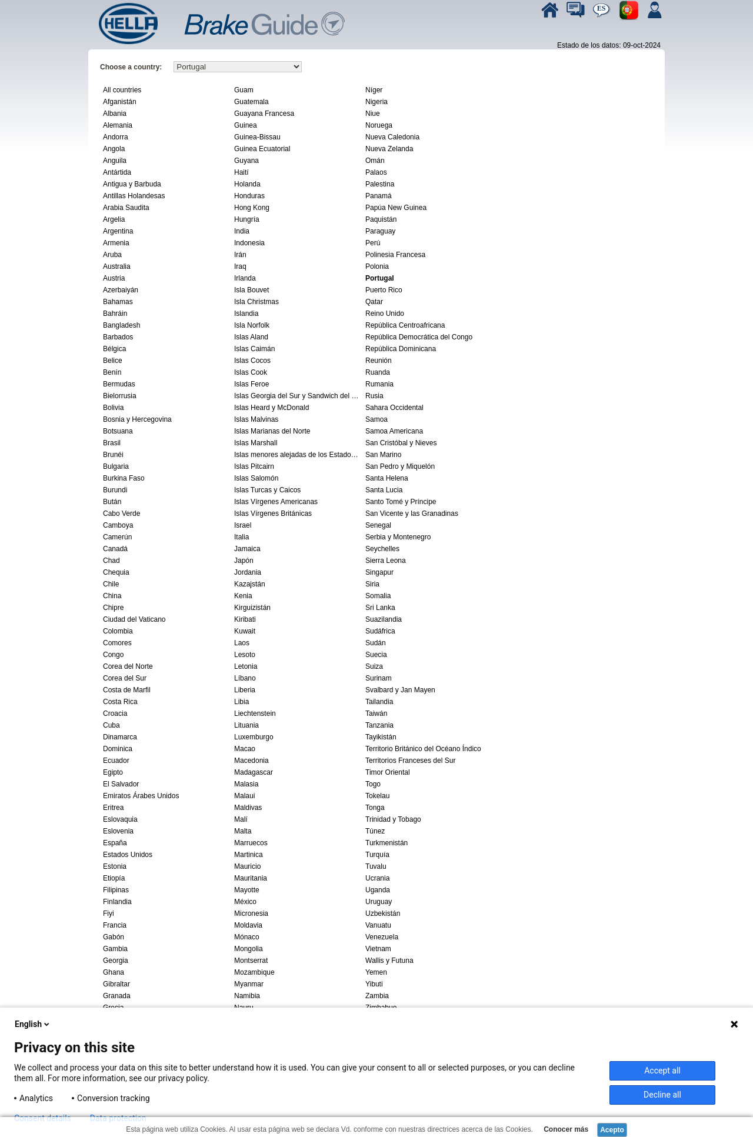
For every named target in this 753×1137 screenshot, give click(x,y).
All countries (122, 90)
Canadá (115, 549)
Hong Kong (251, 208)
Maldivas (248, 807)
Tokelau (377, 796)
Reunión (378, 360)
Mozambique (254, 972)
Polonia (377, 266)
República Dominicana (400, 349)
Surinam (378, 678)
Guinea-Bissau (257, 137)
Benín (112, 372)
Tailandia (379, 702)
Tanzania (379, 725)
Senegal (378, 525)
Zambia (377, 996)
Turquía (377, 855)
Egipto (113, 772)
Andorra (115, 137)
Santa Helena (386, 478)
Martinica (248, 855)
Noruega (378, 125)
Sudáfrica (380, 631)
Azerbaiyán (120, 290)
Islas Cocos (252, 360)
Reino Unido (384, 313)
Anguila (114, 160)
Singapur (379, 572)
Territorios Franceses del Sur (410, 760)
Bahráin (115, 313)
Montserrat (251, 960)
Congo (113, 655)
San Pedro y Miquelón (400, 466)
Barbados (118, 337)
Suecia (376, 655)
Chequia (116, 572)
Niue (372, 113)
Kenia (243, 596)
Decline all (662, 1094)
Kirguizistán (252, 607)
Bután (112, 502)
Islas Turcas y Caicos (267, 490)
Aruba (112, 255)
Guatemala (251, 102)
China (112, 596)
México (245, 902)
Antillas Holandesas (134, 196)
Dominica (117, 749)
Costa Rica (120, 702)
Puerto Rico (383, 290)
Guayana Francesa (264, 113)
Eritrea (113, 807)
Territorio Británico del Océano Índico (423, 749)
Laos (241, 643)
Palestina (379, 184)
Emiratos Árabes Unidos (141, 796)
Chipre (113, 607)
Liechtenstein (255, 713)
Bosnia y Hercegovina (137, 419)
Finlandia (117, 902)
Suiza (374, 666)
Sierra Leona (385, 560)
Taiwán (376, 713)
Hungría (246, 219)
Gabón (113, 937)
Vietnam (378, 949)
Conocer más (565, 1129)
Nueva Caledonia (392, 137)
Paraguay (380, 231)
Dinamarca (120, 737)
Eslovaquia (120, 819)
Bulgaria (116, 466)
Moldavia (248, 925)
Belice (112, 360)
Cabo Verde (121, 513)
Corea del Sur (124, 678)
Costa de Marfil (127, 690)
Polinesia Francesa (395, 255)
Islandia (246, 313)
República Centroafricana (405, 325)
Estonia (114, 866)
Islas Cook (250, 372)
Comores (117, 643)
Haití (241, 172)
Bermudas (119, 384)
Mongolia (248, 949)
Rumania (379, 384)
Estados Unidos (127, 855)
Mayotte (246, 890)
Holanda (247, 184)
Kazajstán (249, 584)
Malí (241, 819)
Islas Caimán (254, 349)
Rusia (374, 396)
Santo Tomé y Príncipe (401, 502)
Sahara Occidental (394, 408)
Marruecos (251, 843)
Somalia (378, 596)
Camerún (117, 537)
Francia (114, 925)
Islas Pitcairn (254, 466)
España (115, 843)
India (241, 231)
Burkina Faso (124, 478)
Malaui (244, 796)
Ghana (113, 972)
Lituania (246, 725)
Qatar (374, 302)
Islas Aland (251, 337)
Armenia (116, 243)
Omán (375, 160)
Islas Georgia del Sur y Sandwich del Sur (298, 396)
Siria (372, 584)
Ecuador (116, 760)
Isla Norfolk (251, 325)
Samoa (376, 419)
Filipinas (116, 890)
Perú (372, 243)
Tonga (375, 807)
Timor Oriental (387, 772)
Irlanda (245, 278)
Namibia (247, 996)
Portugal (379, 278)
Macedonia (251, 760)
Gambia (115, 949)
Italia (241, 537)
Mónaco (246, 937)
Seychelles (382, 549)
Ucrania (377, 878)
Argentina (118, 231)
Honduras (249, 196)
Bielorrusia (119, 396)
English (33, 1024)
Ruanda (377, 372)
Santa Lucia (383, 490)
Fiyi (108, 913)
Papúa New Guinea (396, 208)
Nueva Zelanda (389, 149)
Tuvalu (376, 866)
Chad (111, 560)
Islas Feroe (251, 384)
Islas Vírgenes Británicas (273, 513)
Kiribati (245, 619)
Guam (244, 90)
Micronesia (251, 913)
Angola (114, 149)
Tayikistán (381, 737)
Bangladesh (121, 325)
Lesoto (244, 655)
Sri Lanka (380, 607)
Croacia (115, 713)
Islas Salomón (256, 478)
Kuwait (244, 631)
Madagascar (253, 772)
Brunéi (113, 455)
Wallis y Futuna (389, 960)
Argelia (114, 219)
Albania (114, 113)
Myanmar (249, 984)
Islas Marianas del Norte (272, 431)
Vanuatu (378, 925)
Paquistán (381, 219)
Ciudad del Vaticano (134, 619)
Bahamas (118, 302)
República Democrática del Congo (418, 337)
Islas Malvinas (256, 419)
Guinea (245, 125)
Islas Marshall (255, 443)
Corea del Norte (128, 666)
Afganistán (119, 102)
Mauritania (250, 878)
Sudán (375, 643)
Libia (241, 702)
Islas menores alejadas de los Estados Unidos (298, 455)
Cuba (111, 725)
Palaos (376, 172)
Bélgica (114, 349)
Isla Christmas (256, 302)
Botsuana (118, 431)
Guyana (246, 160)
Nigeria (376, 102)
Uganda (377, 890)
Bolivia (113, 408)
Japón (244, 560)
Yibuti (374, 984)
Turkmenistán (386, 843)
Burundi (115, 490)
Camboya (118, 525)
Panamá (378, 196)
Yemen (376, 972)
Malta (242, 831)
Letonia (245, 666)
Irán (240, 255)
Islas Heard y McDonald (271, 408)
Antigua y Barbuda (132, 184)
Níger (373, 90)
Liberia (244, 690)
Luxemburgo (254, 737)
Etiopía (114, 878)
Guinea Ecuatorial (262, 149)
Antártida (117, 172)
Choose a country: (131, 67)
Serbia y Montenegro (398, 537)
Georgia (115, 960)
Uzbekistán (382, 913)
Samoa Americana (394, 431)
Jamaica (247, 549)
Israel (242, 525)
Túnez (375, 831)
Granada (117, 996)
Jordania (247, 572)
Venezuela (381, 937)
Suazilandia (383, 619)
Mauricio (247, 866)
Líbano (245, 678)
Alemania (117, 125)
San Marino (383, 455)
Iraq (240, 266)
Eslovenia (118, 831)
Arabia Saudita (126, 208)
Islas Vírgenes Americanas (276, 502)
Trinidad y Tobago (393, 819)
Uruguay (378, 902)
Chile (111, 584)
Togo (373, 784)
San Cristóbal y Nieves (401, 443)
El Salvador (121, 784)
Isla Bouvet (251, 290)
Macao (244, 749)
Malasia (246, 784)
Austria (114, 278)
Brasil (112, 443)
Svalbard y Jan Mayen (400, 690)
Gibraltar (116, 984)
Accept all (662, 1070)
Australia (117, 266)
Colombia (118, 631)
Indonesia (249, 243)
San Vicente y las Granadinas (411, 513)
